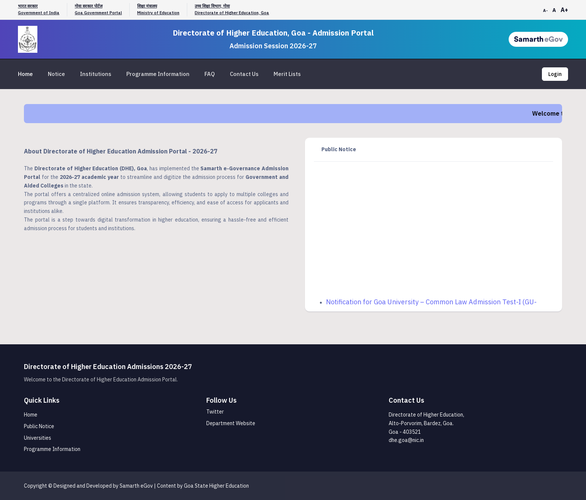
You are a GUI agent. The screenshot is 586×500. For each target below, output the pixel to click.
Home (25, 73)
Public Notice (39, 426)
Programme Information (157, 73)
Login (555, 74)
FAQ (209, 73)
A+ (564, 9)
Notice (56, 73)
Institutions (95, 73)
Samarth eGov (136, 485)
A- (545, 10)
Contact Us (244, 73)
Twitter (215, 411)
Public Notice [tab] (338, 149)
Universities (37, 438)
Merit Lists (287, 73)
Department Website (230, 423)
